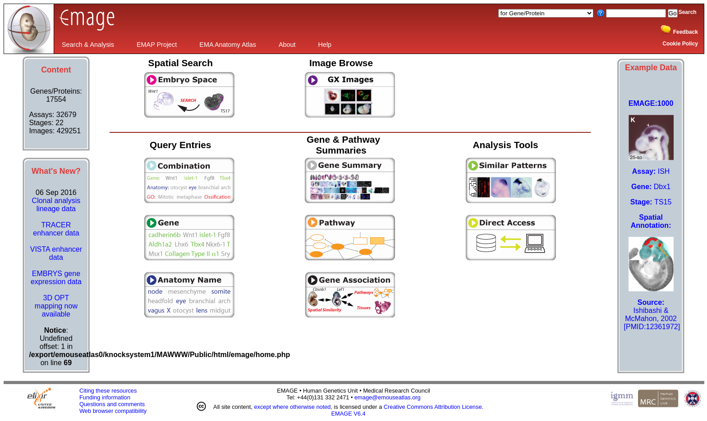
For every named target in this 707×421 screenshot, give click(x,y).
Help (325, 44)
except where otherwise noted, (293, 406)
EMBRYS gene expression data (56, 277)
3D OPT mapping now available (56, 306)
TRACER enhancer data (56, 229)
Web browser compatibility (113, 410)
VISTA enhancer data (56, 253)
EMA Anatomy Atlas (227, 44)
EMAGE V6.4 (348, 413)
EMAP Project (157, 44)
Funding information (104, 397)
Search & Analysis (88, 44)
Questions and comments (112, 404)
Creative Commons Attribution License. (433, 406)
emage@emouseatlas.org (387, 397)
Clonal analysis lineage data (56, 205)
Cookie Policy (680, 44)
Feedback (685, 32)
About (287, 44)
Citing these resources (108, 390)
